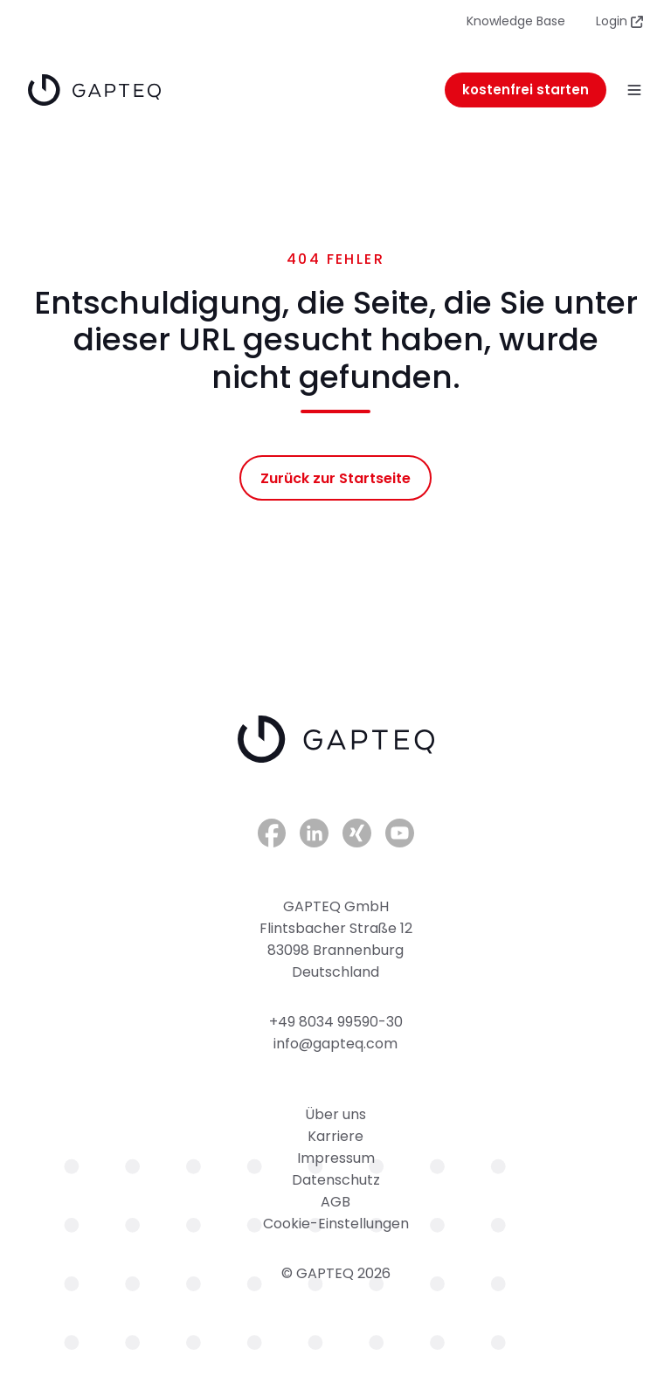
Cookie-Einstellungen (336, 1224)
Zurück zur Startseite (335, 478)
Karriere (335, 1136)
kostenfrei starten (525, 89)
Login (619, 21)
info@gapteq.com (335, 1044)
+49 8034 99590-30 (336, 1022)
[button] (634, 90)
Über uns (335, 1114)
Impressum (336, 1158)
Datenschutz (336, 1180)
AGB (335, 1202)
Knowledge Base (516, 21)
